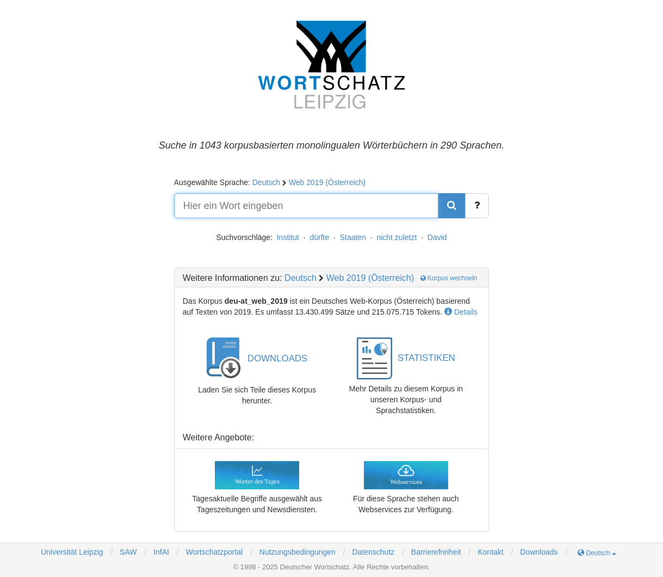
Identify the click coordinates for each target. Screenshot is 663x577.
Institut (288, 237)
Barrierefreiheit (436, 552)
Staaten (353, 237)
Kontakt (490, 552)
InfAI (160, 552)
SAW (127, 552)
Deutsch (266, 182)
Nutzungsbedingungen (297, 552)
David (437, 237)
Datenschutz (373, 552)
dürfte (319, 237)
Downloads (538, 552)
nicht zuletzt (396, 237)
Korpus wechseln (449, 278)
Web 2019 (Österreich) (327, 182)
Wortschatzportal (213, 552)
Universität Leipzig (72, 552)
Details (461, 312)
